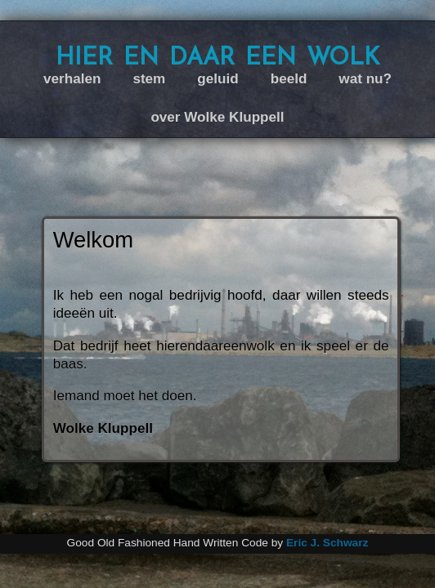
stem (148, 79)
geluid (217, 79)
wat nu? (365, 79)
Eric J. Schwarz (327, 543)
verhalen (72, 79)
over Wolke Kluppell (217, 117)
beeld (289, 79)
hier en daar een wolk (218, 56)
